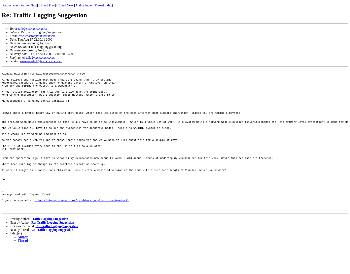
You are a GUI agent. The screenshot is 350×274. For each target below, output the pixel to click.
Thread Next (65, 5)
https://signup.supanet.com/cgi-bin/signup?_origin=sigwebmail (82, 226)
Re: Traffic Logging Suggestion (52, 251)
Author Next (29, 5)
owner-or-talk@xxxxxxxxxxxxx (41, 61)
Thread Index (103, 5)
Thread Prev (47, 5)
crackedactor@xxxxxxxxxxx (36, 36)
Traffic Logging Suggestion (49, 247)
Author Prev (11, 5)
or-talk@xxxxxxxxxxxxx (30, 28)
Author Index (84, 5)
